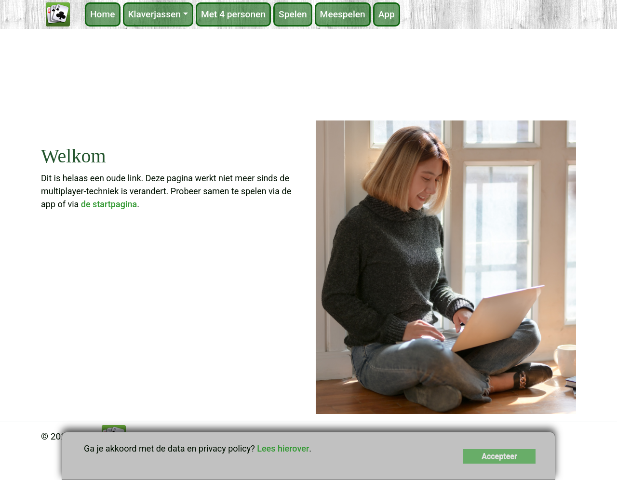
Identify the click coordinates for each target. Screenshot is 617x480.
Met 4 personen (233, 14)
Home (102, 14)
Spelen (293, 14)
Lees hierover (283, 448)
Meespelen (342, 14)
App (386, 14)
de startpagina (109, 204)
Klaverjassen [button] (154, 14)
